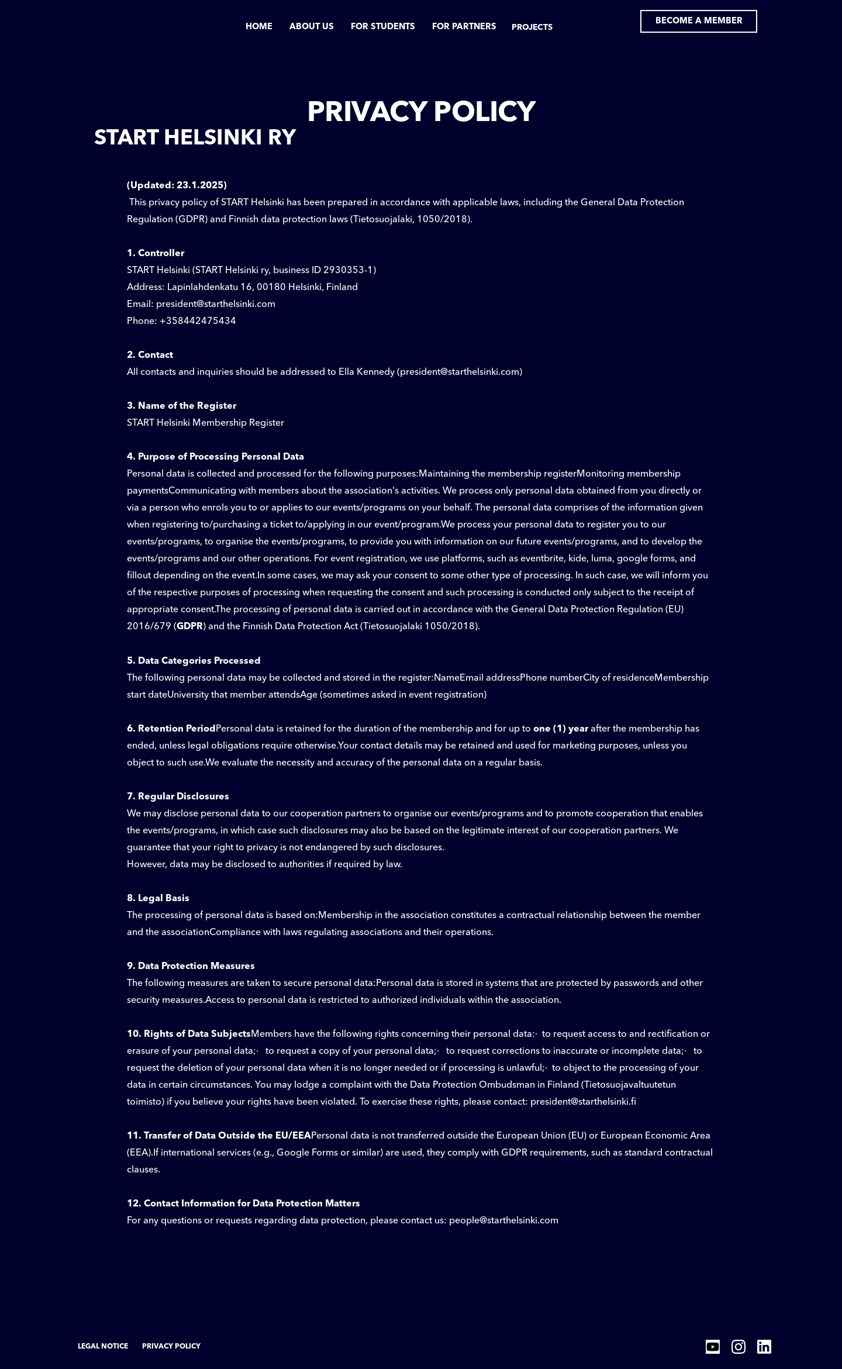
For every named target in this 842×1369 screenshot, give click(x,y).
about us (311, 27)
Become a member (699, 21)
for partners (464, 27)
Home (259, 27)
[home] (120, 21)
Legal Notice (103, 1346)
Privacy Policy (171, 1346)
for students (383, 27)
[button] (532, 30)
